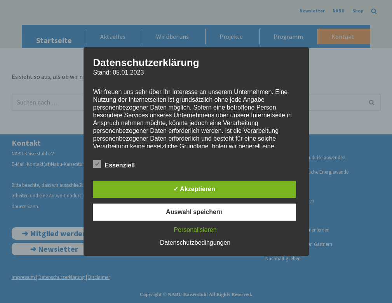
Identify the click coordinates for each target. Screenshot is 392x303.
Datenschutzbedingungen (195, 242)
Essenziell (114, 164)
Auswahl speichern (194, 212)
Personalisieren (195, 229)
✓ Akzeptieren (194, 189)
